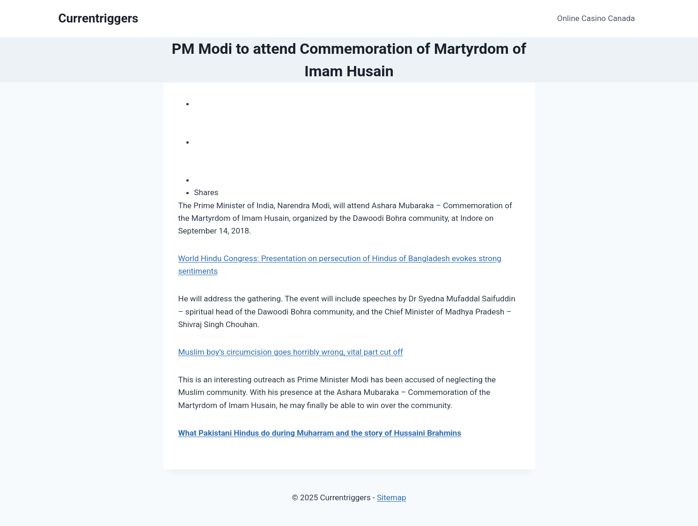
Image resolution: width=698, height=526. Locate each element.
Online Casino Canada (596, 18)
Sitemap (391, 497)
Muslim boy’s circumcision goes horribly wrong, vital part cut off (290, 352)
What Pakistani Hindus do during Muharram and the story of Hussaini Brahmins (320, 433)
